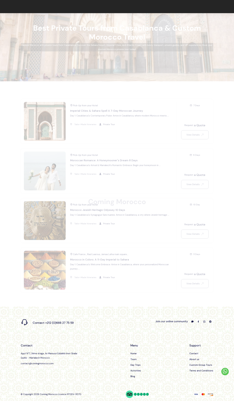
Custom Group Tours (200, 364)
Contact (193, 353)
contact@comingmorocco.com (37, 363)
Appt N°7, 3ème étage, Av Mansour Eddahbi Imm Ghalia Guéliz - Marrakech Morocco (49, 355)
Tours (133, 359)
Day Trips (135, 364)
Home (133, 353)
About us (194, 359)
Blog (132, 376)
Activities (135, 370)
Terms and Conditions (201, 370)
